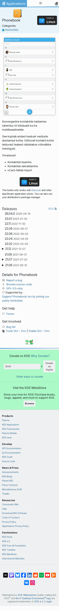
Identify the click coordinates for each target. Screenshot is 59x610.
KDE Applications (10, 424)
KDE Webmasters (27, 595)
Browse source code (19, 284)
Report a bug (14, 280)
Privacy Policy (9, 522)
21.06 (16, 265)
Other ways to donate (29, 376)
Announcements (10, 472)
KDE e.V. (6, 541)
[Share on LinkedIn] (29, 573)
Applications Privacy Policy (15, 526)
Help (4, 508)
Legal (49, 601)
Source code (8, 461)
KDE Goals (7, 457)
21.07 (16, 259)
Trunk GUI (12, 331)
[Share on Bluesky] (17, 573)
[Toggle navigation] (40, 3)
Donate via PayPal (49, 366)
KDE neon (7, 437)
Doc (23, 331)
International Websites (13, 558)
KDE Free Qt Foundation (14, 545)
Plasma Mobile (9, 433)
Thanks (6, 493)
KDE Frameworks (10, 429)
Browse (29, 403)
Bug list (10, 326)
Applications (13, 4)
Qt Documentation (11, 452)
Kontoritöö (10, 29)
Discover (36, 190)
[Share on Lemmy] (41, 573)
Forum (10, 313)
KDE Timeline (8, 550)
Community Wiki (10, 504)
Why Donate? (40, 356)
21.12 (15, 249)
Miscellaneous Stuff (12, 489)
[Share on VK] (26, 581)
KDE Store (7, 537)
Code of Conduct (10, 517)
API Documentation (11, 448)
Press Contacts (10, 485)
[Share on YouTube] (47, 573)
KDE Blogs (7, 476)
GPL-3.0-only (14, 288)
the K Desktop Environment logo (33, 598)
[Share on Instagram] (32, 581)
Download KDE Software (14, 513)
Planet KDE (7, 480)
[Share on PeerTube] (53, 573)
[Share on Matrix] (5, 573)
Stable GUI (35, 331)
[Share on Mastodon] (11, 573)
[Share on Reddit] (35, 573)
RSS (52, 208)
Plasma (5, 420)
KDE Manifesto (9, 554)
